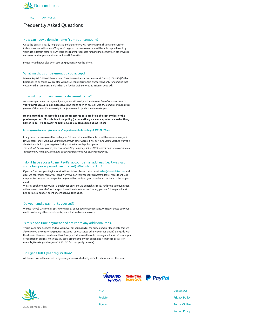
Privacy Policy (182, 297)
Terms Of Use (182, 304)
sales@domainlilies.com (112, 171)
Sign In (102, 304)
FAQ (32, 17)
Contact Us (49, 17)
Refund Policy (182, 311)
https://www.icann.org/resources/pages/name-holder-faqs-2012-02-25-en (66, 130)
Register (103, 297)
